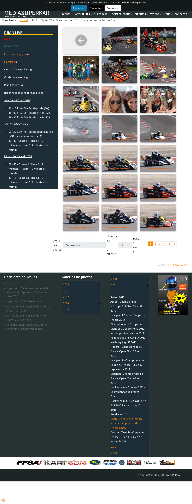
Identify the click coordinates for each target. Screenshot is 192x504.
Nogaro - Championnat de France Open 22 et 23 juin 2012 (126, 351)
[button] (99, 284)
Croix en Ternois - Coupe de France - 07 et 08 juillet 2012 (127, 434)
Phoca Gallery (180, 265)
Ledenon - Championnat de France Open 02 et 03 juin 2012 (126, 378)
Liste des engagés (16, 54)
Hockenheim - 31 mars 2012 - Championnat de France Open (127, 392)
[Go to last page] (181, 243)
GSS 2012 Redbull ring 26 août (125, 407)
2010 (114, 279)
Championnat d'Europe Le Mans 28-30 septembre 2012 (127, 326)
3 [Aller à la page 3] (160, 243)
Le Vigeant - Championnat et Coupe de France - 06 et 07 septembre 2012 (127, 365)
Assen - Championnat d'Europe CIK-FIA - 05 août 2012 (126, 306)
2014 (114, 453)
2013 (114, 446)
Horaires (11, 61)
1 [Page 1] (150, 243)
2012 (114, 291)
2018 (66, 290)
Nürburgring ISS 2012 (123, 342)
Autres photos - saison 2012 (127, 333)
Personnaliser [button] (113, 8)
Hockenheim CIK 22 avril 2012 (128, 401)
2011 (114, 285)
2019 (66, 284)
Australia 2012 (119, 441)
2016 (66, 303)
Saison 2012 (117, 297)
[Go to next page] (178, 243)
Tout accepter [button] (79, 8)
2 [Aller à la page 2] (155, 243)
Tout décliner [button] (96, 8)
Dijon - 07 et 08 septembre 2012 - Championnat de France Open (126, 423)
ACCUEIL (67, 14)
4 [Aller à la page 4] (164, 243)
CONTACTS (180, 14)
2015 (66, 309)
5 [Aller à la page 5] (169, 243)
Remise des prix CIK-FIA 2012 (127, 337)
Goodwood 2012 (120, 414)
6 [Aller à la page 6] (174, 243)
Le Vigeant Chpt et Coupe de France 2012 (127, 317)
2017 (66, 297)
